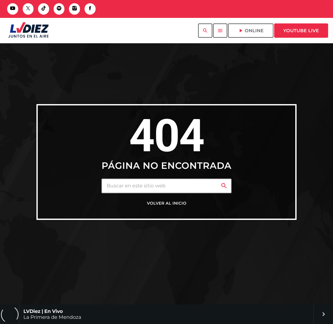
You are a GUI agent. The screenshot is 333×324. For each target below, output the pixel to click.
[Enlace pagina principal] (28, 30)
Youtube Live (301, 31)
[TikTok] (43, 9)
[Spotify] (59, 9)
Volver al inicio (166, 203)
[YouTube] (12, 9)
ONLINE (251, 31)
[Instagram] (74, 9)
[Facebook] (90, 9)
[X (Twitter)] (28, 9)
